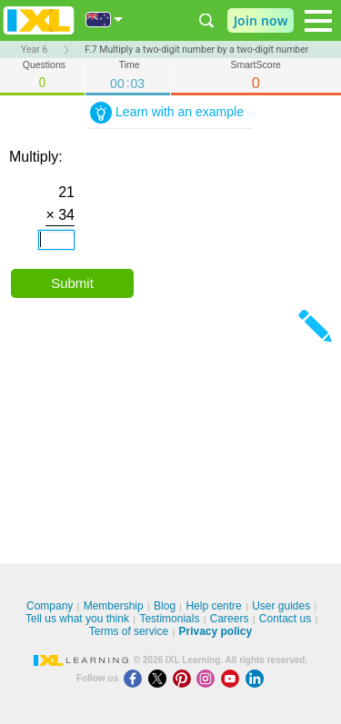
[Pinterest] (185, 678)
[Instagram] (208, 678)
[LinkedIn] (256, 678)
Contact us (285, 618)
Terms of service (128, 631)
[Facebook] (136, 678)
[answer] (56, 240)
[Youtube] (233, 678)
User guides (281, 606)
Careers (229, 618)
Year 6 (34, 49)
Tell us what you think (77, 618)
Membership (114, 606)
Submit (72, 283)
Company (49, 606)
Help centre (213, 606)
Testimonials (169, 618)
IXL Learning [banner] (38, 20)
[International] (104, 19)
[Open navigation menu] (318, 21)
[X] (160, 678)
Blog (165, 606)
